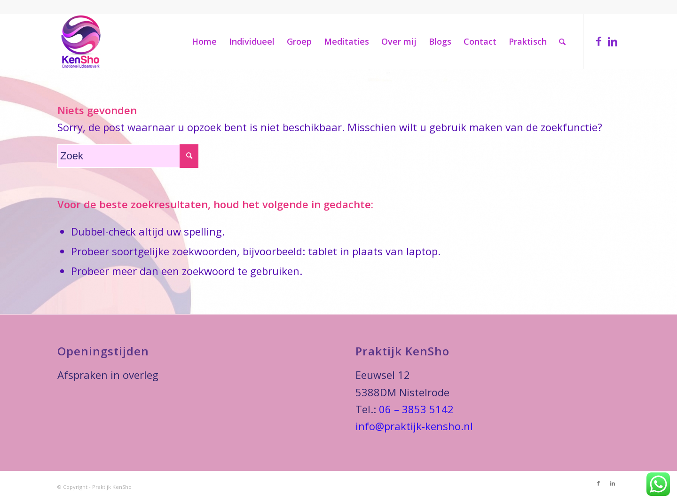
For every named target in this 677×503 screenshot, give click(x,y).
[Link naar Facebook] (598, 41)
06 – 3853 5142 (416, 409)
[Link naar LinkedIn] (613, 41)
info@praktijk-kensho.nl (414, 426)
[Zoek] (562, 41)
